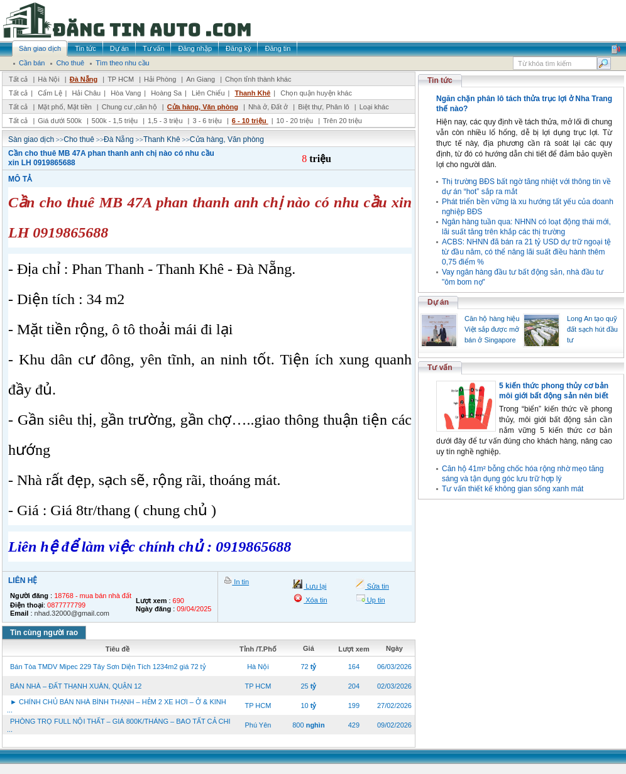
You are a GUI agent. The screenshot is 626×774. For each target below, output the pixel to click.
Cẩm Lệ (50, 93)
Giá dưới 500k (60, 120)
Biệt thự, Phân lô (323, 107)
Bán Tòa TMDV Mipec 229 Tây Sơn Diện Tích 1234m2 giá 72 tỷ (108, 666)
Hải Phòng (160, 79)
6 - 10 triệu (250, 120)
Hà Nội (49, 79)
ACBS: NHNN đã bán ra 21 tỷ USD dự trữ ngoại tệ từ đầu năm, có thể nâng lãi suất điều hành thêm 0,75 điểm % (526, 251)
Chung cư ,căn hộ (129, 107)
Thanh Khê (252, 93)
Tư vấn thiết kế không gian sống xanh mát (512, 488)
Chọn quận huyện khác (316, 93)
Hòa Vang (126, 93)
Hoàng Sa (166, 93)
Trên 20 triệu (342, 120)
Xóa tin (315, 600)
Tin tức (440, 80)
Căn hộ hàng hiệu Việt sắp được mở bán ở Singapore (492, 329)
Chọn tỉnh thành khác (258, 79)
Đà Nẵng (84, 79)
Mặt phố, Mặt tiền (65, 107)
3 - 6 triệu (207, 120)
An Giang (200, 79)
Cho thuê (78, 139)
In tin (240, 582)
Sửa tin (377, 586)
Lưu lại (315, 586)
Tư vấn (440, 367)
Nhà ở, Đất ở (268, 107)
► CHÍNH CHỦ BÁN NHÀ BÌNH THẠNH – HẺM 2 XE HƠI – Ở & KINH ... (116, 706)
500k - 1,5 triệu (116, 120)
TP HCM (120, 79)
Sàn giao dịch (31, 139)
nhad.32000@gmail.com (72, 613)
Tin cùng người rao (44, 632)
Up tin (375, 600)
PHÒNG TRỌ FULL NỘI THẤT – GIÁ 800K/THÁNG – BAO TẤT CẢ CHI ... (119, 725)
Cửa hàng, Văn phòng (202, 107)
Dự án (438, 302)
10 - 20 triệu (296, 120)
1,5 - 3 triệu (166, 120)
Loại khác (374, 107)
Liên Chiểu (208, 93)
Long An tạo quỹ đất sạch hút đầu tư (592, 329)
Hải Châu (86, 93)
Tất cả (18, 79)
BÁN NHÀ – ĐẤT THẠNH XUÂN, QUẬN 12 (75, 686)
